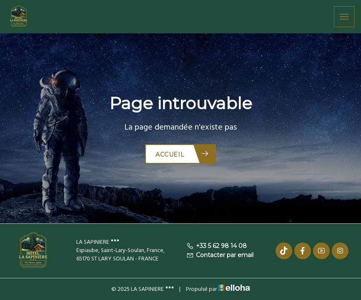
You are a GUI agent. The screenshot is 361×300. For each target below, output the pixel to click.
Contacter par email (219, 255)
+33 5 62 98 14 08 (216, 246)
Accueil (182, 154)
